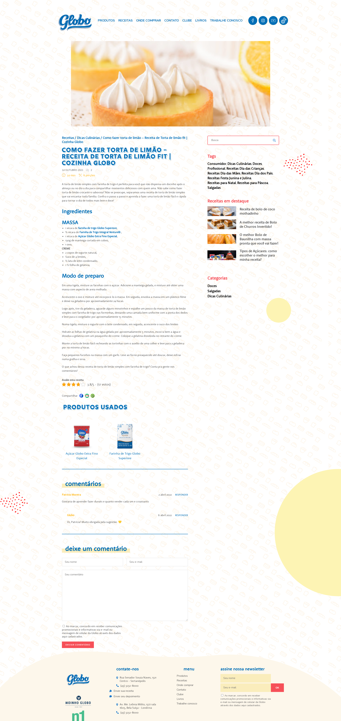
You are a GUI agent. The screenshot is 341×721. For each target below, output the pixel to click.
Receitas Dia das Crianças (245, 168)
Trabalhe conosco (226, 20)
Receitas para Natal (221, 183)
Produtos (106, 20)
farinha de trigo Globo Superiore (97, 228)
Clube (187, 20)
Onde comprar (148, 20)
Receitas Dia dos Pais (257, 173)
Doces (257, 163)
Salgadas (214, 187)
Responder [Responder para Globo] (181, 515)
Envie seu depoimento (127, 696)
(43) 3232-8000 (129, 685)
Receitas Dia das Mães (223, 173)
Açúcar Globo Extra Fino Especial (97, 236)
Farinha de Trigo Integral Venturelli (100, 232)
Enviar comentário (77, 644)
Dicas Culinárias (88, 138)
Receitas (125, 20)
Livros (201, 20)
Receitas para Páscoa (252, 183)
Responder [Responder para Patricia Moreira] (181, 494)
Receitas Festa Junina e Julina (229, 178)
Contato (171, 20)
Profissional (216, 168)
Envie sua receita (124, 691)
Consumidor (216, 163)
